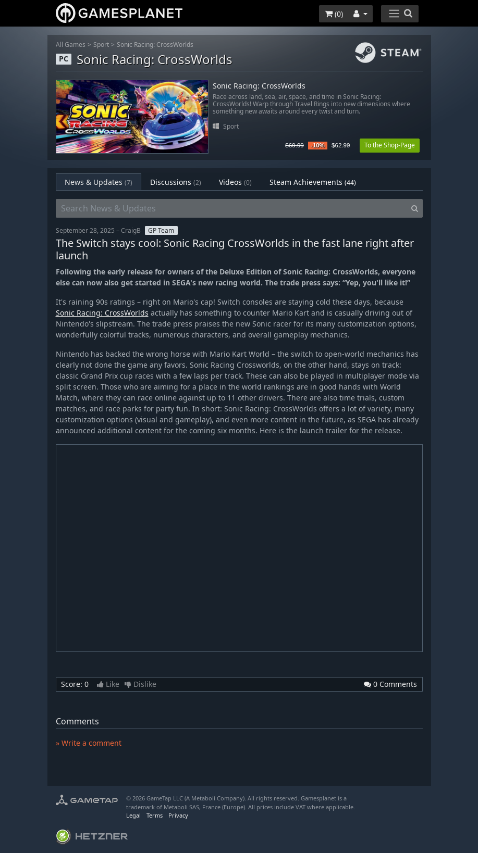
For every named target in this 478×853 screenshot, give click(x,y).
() (334, 14)
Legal (133, 815)
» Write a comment (88, 743)
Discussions (175, 182)
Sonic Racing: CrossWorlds (155, 44)
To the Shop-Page (389, 145)
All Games (70, 44)
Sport (101, 44)
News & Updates (98, 182)
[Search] (415, 208)
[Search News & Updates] (231, 208)
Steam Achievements (312, 182)
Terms (154, 815)
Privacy (178, 815)
